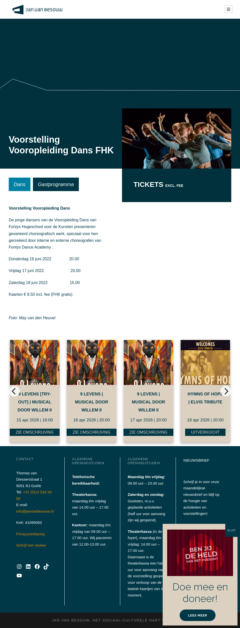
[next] (225, 391)
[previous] (14, 391)
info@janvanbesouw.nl (35, 511)
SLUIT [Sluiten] (231, 530)
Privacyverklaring (30, 534)
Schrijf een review (31, 545)
